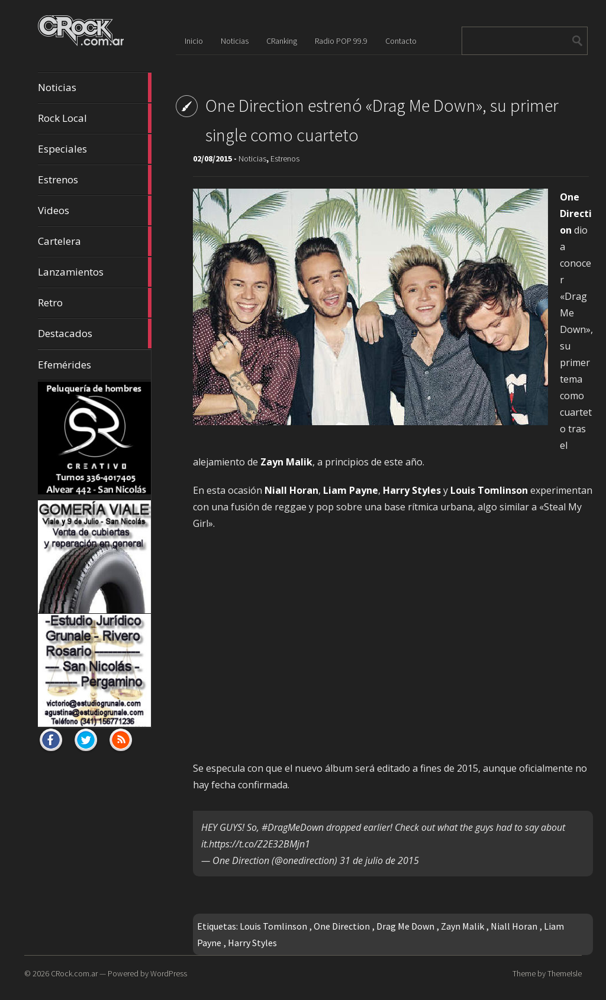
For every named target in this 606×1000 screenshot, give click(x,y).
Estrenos (95, 180)
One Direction (342, 926)
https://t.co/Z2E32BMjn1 (259, 843)
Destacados (95, 333)
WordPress (168, 973)
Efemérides (64, 364)
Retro (95, 303)
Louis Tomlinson (273, 926)
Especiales (95, 149)
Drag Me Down (405, 926)
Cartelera (95, 241)
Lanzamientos (95, 272)
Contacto (401, 40)
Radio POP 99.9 (341, 40)
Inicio (194, 40)
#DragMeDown (293, 827)
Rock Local (95, 118)
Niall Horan (514, 926)
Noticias (95, 87)
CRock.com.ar (74, 973)
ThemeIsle (564, 973)
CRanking (281, 40)
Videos (95, 210)
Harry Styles (252, 943)
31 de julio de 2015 (379, 860)
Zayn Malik (462, 926)
